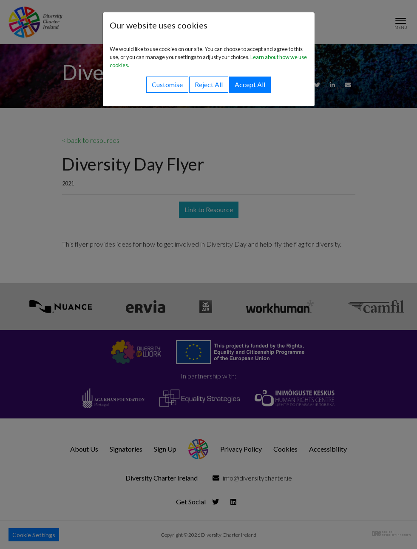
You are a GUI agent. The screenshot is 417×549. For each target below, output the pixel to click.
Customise (167, 84)
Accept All (250, 84)
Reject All (209, 84)
